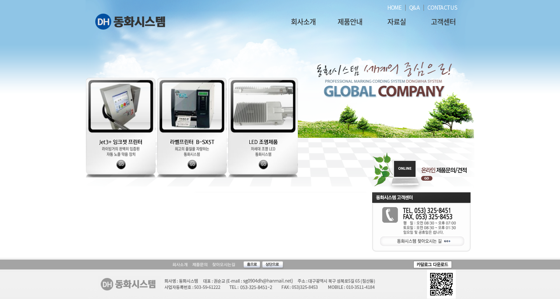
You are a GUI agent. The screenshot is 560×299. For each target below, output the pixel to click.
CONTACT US (442, 7)
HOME (394, 7)
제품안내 (350, 21)
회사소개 (303, 21)
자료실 (396, 21)
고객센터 (443, 21)
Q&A (414, 7)
